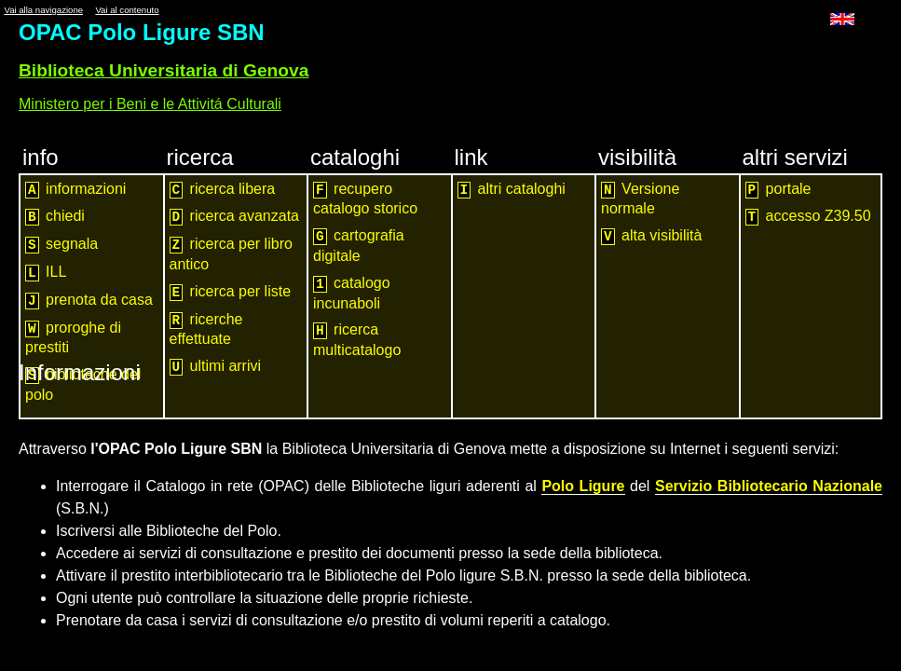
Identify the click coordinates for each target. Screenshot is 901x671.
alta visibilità (651, 236)
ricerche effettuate (206, 329)
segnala (61, 244)
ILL (45, 272)
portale (778, 190)
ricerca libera (223, 190)
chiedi (55, 217)
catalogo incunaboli (351, 293)
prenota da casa (89, 300)
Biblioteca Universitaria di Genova (163, 70)
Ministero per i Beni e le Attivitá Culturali (150, 104)
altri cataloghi (511, 190)
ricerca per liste (231, 292)
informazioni (75, 190)
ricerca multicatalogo (357, 340)
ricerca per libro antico (231, 254)
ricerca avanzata (234, 217)
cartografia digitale (358, 245)
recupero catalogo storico (365, 199)
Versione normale (640, 199)
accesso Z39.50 (808, 217)
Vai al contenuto (126, 10)
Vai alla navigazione (43, 10)
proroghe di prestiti (73, 338)
